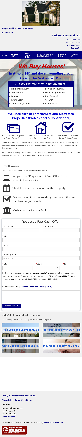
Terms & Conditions (30, 286)
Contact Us (7, 32)
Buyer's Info (62, 55)
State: (39, 264)
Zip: (65, 264)
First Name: (8, 226)
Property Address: (11, 254)
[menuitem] (4, 55)
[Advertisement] (41, 376)
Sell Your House (28, 55)
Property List (16, 55)
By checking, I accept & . (28, 286)
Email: (5, 236)
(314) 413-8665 (73, 45)
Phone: (5, 245)
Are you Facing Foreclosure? (45, 55)
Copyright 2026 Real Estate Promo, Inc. (19, 395)
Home (4, 55)
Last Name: (48, 226)
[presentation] (41, 258)
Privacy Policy (46, 286)
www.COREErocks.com (53, 422)
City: (4, 264)
